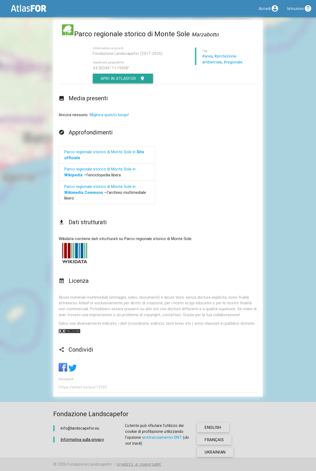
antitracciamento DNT (162, 437)
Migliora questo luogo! (109, 114)
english (213, 427)
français (214, 439)
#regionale (233, 62)
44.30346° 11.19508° (111, 67)
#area (207, 56)
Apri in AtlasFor (123, 78)
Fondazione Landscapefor (89, 464)
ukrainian (215, 452)
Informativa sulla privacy (82, 439)
